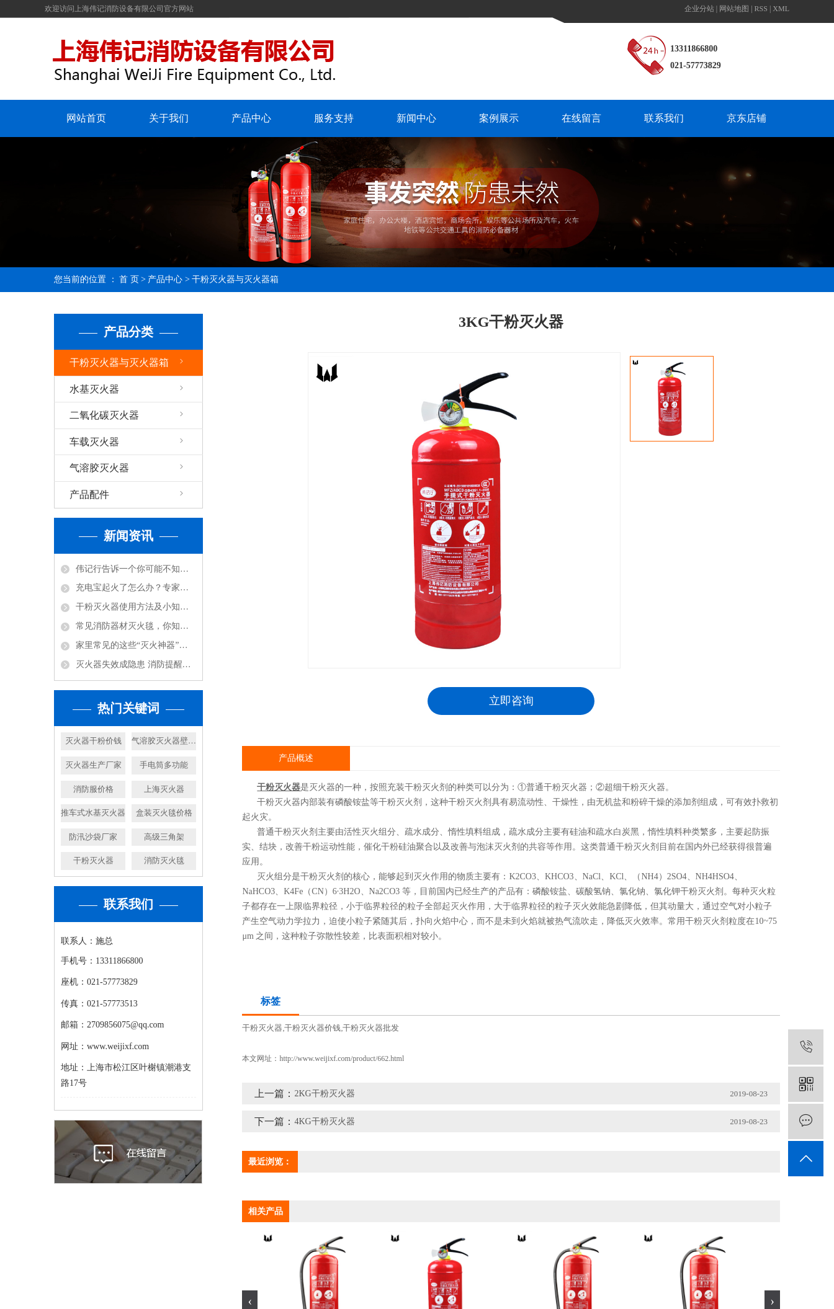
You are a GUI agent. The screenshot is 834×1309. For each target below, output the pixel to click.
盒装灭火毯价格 (164, 812)
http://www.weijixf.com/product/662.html (341, 1058)
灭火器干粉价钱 (93, 740)
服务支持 (334, 118)
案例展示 (499, 118)
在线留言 (581, 118)
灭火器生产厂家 (93, 765)
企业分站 (699, 8)
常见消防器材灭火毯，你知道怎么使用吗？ (136, 626)
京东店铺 (746, 118)
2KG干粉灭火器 (324, 1093)
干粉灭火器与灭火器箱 (235, 279)
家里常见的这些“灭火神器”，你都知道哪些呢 (136, 645)
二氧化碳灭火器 (104, 415)
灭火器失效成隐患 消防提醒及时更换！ (136, 664)
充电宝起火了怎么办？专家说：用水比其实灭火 (136, 587)
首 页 (129, 279)
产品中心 (251, 118)
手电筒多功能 (164, 765)
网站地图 (734, 8)
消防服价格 (93, 789)
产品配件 (89, 494)
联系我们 (664, 118)
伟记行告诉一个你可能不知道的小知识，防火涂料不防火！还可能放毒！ (136, 569)
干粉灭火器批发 (371, 1027)
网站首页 (86, 118)
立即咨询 (511, 700)
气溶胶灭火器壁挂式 (164, 740)
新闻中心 (416, 118)
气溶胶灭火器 (99, 468)
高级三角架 (164, 836)
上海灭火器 (164, 789)
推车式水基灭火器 (93, 812)
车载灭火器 (94, 442)
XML (781, 8)
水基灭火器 (94, 389)
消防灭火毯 (164, 860)
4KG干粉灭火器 (324, 1121)
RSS (761, 8)
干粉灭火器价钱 (312, 1027)
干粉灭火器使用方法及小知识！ (136, 606)
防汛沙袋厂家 (93, 836)
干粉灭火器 (93, 860)
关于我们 (169, 118)
